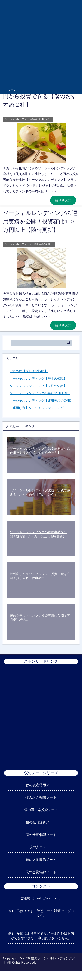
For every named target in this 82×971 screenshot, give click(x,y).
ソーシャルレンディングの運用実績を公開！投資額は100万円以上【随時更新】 (40, 221)
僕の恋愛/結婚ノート (41, 872)
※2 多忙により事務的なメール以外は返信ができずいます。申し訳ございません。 (41, 936)
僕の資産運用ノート (41, 785)
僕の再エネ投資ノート (41, 810)
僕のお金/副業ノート (41, 797)
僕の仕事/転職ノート (41, 835)
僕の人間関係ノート (41, 860)
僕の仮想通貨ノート (41, 822)
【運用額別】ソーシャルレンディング (37, 408)
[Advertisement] (41, 43)
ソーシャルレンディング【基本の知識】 (38, 378)
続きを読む (63, 200)
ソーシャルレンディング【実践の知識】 (38, 386)
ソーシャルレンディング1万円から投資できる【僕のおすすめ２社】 (40, 96)
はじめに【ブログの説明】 (29, 371)
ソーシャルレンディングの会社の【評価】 (27, 119)
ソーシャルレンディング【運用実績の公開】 (29, 244)
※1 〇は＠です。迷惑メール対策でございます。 (41, 913)
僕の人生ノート (41, 847)
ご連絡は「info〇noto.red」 (41, 898)
